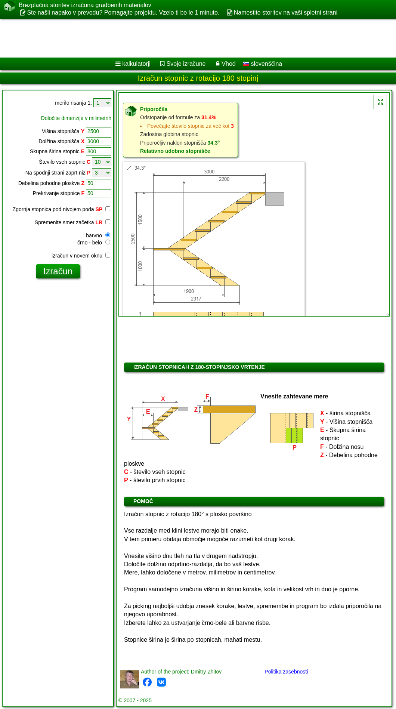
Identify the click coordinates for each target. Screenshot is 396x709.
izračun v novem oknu (81, 256)
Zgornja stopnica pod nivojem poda (61, 209)
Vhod (228, 64)
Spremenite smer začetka (72, 222)
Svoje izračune (186, 64)
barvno (98, 235)
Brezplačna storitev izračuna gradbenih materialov (85, 5)
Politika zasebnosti (286, 672)
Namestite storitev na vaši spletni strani (285, 12)
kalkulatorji (136, 64)
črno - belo (93, 243)
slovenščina (262, 64)
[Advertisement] (191, 38)
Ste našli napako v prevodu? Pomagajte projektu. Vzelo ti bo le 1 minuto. (123, 12)
